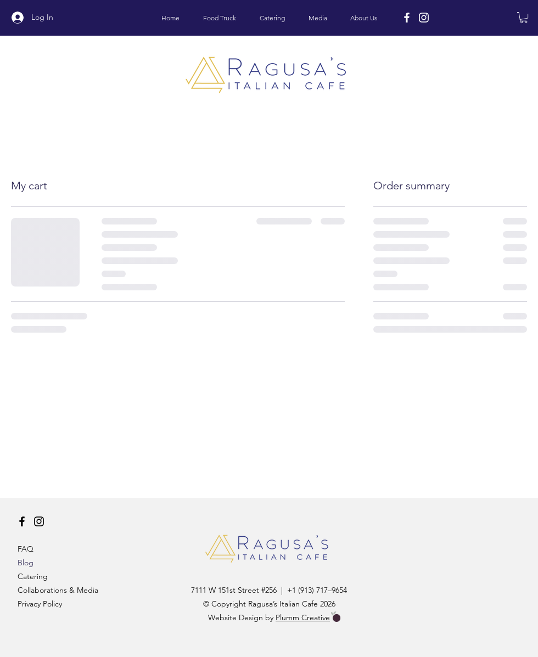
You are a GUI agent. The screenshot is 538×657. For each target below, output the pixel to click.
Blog (25, 563)
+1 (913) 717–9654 (317, 590)
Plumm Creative (303, 617)
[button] (523, 17)
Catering (33, 576)
